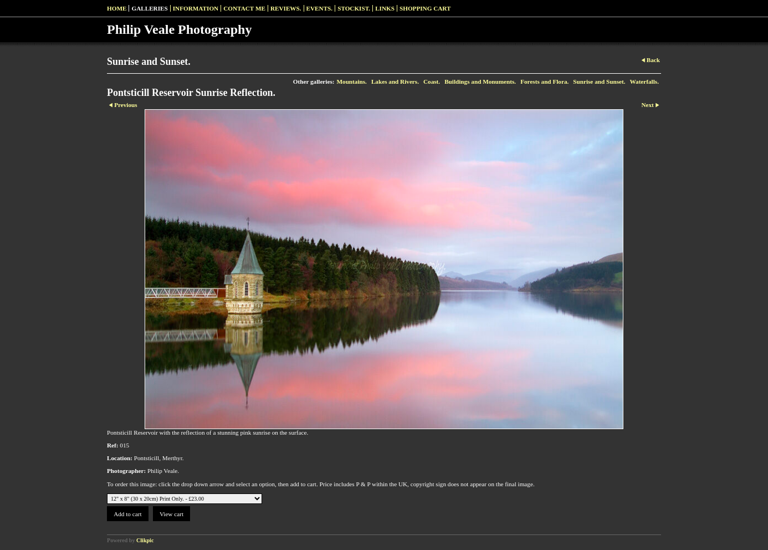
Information (195, 8)
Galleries (149, 8)
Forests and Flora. (544, 81)
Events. (319, 8)
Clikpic (144, 540)
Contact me (244, 8)
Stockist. (353, 8)
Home (116, 8)
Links (385, 8)
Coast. (431, 81)
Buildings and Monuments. (480, 81)
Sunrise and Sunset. (599, 81)
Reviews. (285, 8)
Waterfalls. (644, 81)
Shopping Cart (425, 8)
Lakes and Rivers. (395, 81)
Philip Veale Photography (179, 29)
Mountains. (351, 81)
